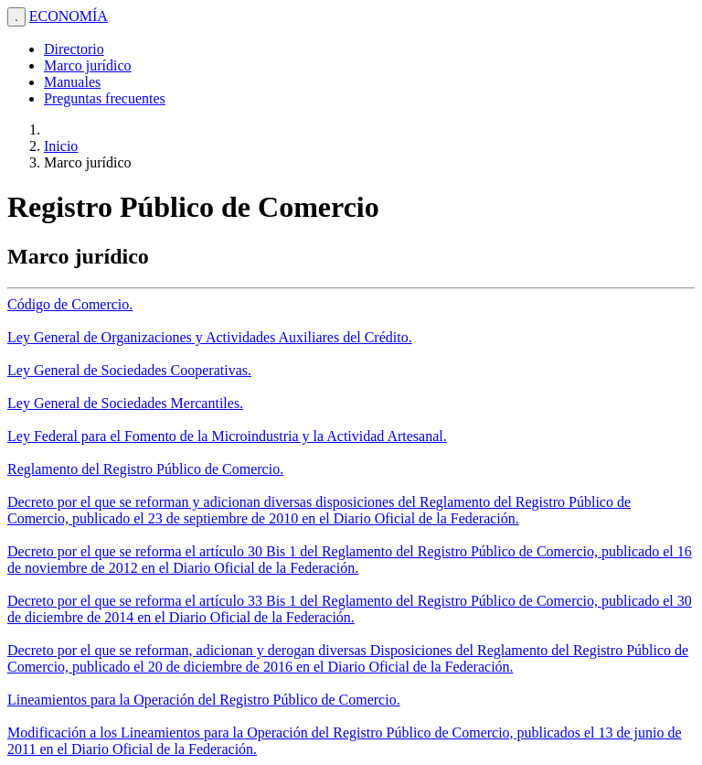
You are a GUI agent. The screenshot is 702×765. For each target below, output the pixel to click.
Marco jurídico (88, 65)
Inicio (61, 146)
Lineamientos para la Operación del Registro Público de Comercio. (203, 699)
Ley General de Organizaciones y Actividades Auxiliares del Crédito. (209, 337)
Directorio (74, 49)
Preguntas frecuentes (104, 98)
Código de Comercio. (70, 304)
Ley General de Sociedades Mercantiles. (125, 403)
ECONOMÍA (68, 16)
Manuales (72, 82)
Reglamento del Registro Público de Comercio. (145, 469)
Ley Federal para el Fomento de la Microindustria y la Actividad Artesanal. (227, 436)
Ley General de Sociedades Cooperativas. (129, 370)
